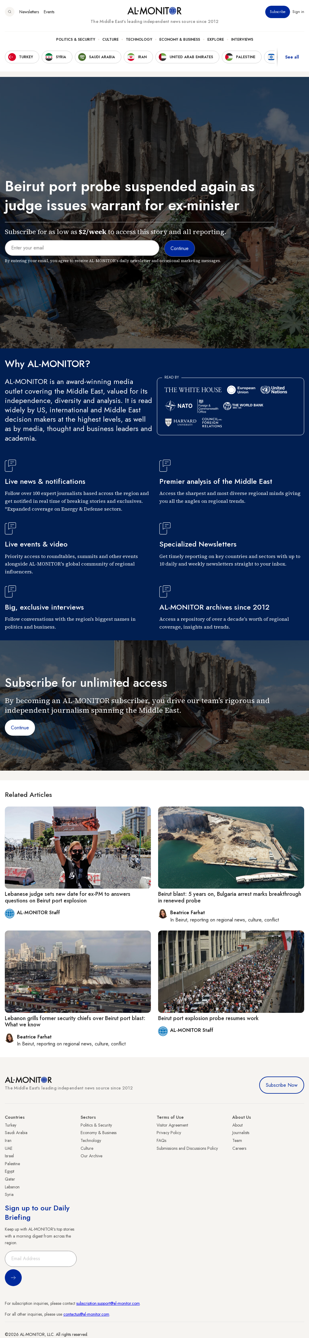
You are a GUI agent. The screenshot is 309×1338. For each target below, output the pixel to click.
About (237, 1125)
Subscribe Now (282, 1085)
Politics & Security (75, 39)
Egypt (9, 1171)
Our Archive (91, 1156)
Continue (20, 727)
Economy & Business (179, 39)
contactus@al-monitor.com (86, 1314)
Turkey (10, 1125)
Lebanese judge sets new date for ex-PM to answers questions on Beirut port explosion (67, 897)
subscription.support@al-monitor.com (108, 1303)
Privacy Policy (169, 1133)
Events (49, 12)
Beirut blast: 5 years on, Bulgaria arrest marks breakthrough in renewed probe (229, 897)
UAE (8, 1148)
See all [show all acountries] (292, 57)
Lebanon (12, 1187)
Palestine (12, 1164)
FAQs (161, 1140)
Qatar (10, 1179)
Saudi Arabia (16, 1133)
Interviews (242, 39)
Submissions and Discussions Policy (187, 1148)
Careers (239, 1148)
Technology (139, 39)
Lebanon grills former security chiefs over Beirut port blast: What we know (75, 1021)
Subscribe (277, 11)
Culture (110, 39)
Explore (215, 39)
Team (237, 1140)
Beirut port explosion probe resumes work (208, 1018)
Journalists (240, 1133)
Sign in (298, 11)
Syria (9, 1194)
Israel (9, 1156)
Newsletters (29, 12)
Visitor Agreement (172, 1125)
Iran (8, 1140)
